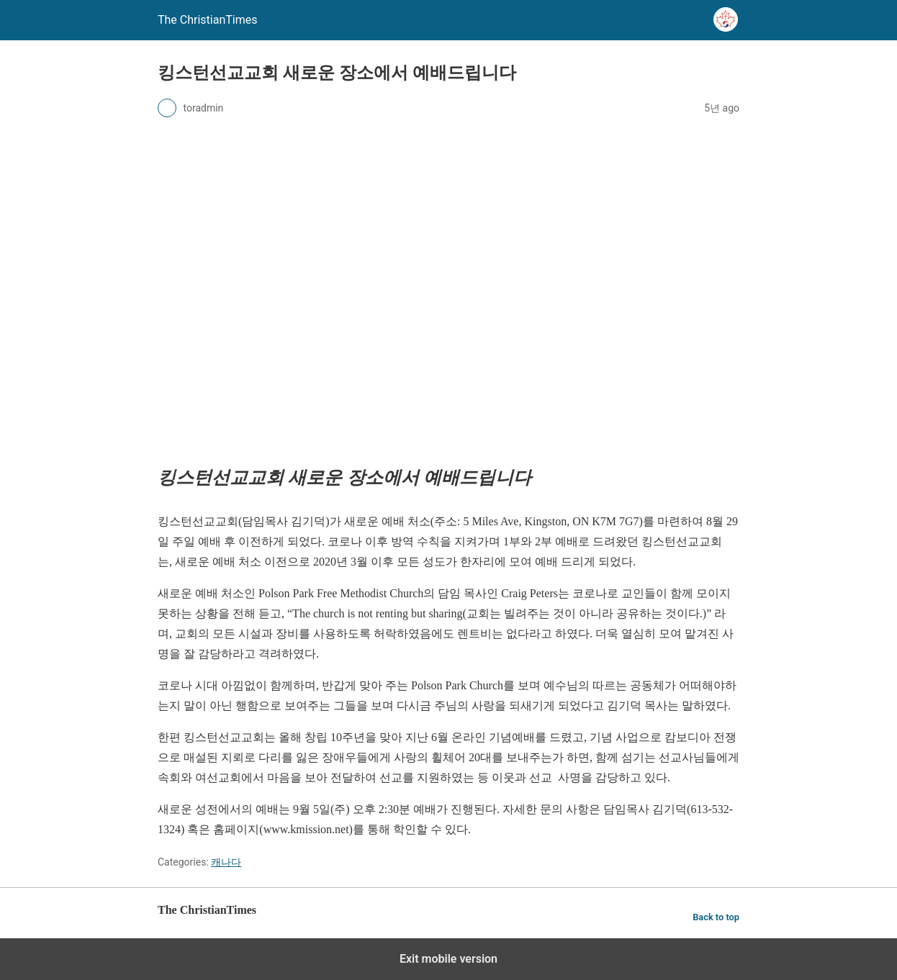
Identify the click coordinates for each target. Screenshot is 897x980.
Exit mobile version (448, 959)
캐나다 (226, 862)
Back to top (716, 917)
